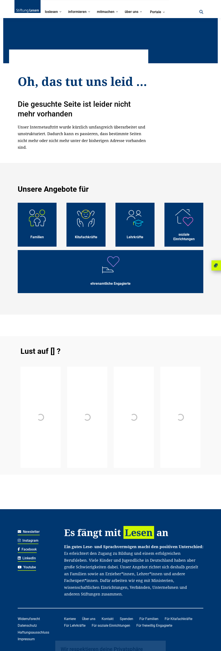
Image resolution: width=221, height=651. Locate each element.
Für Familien (148, 619)
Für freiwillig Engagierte (154, 625)
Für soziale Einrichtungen (111, 625)
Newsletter (29, 532)
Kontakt (108, 619)
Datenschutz (27, 625)
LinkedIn (27, 558)
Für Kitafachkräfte (178, 619)
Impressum (26, 639)
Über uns (88, 619)
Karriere (70, 619)
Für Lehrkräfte (74, 625)
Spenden (126, 619)
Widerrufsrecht (29, 619)
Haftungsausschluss (33, 632)
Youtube (27, 567)
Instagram (28, 540)
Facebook (27, 549)
